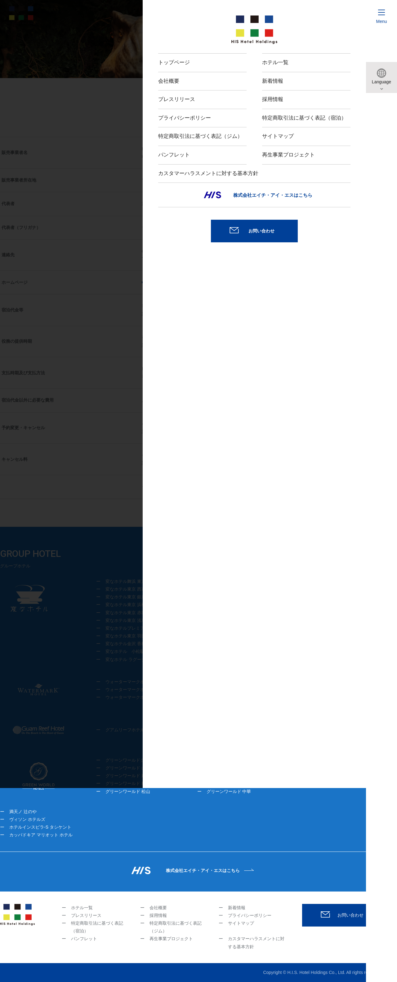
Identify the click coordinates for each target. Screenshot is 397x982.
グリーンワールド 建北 (127, 775)
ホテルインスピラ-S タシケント (40, 827)
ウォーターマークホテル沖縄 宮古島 (140, 681)
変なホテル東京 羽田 (125, 635)
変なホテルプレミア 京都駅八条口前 (243, 635)
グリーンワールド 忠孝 (229, 760)
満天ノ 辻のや (23, 811)
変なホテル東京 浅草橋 (127, 620)
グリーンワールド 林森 (127, 783)
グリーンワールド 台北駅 (231, 783)
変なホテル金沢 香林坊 (127, 643)
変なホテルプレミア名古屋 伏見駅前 (328, 628)
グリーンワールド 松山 (127, 791)
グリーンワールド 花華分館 (334, 760)
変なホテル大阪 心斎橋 (229, 589)
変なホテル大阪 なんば (229, 581)
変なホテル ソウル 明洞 (316, 612)
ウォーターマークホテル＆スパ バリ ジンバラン (155, 697)
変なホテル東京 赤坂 (125, 612)
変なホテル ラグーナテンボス (134, 659)
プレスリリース (86, 915)
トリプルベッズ (322, 775)
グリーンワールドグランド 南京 (136, 760)
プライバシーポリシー (249, 915)
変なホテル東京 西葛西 (127, 589)
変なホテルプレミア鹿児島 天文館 (326, 596)
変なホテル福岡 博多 (313, 589)
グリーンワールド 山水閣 (129, 767)
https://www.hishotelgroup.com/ (176, 282)
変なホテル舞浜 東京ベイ (129, 581)
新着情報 (236, 907)
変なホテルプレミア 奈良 (319, 581)
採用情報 (158, 915)
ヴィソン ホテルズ (27, 819)
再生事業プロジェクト (171, 938)
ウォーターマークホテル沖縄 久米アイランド (149, 689)
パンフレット (84, 938)
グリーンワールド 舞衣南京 (233, 767)
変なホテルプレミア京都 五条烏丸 (240, 643)
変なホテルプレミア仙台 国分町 (324, 604)
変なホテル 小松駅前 (127, 651)
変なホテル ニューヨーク (317, 620)
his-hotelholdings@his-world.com (205, 251)
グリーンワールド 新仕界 (231, 775)
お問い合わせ (350, 915)
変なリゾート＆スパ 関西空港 (237, 628)
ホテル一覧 (82, 907)
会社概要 (158, 907)
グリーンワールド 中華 (229, 791)
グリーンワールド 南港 (329, 767)
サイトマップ (241, 923)
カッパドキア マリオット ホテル (41, 834)
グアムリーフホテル (125, 729)
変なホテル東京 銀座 (125, 596)
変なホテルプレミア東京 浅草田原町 (140, 628)
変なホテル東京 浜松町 (127, 604)
